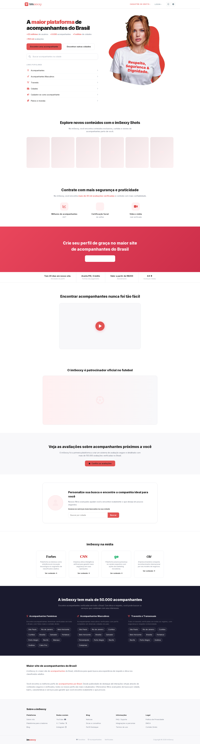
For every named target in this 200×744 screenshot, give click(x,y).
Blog (28, 727)
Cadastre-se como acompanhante (62, 94)
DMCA (148, 723)
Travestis (62, 82)
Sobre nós (31, 719)
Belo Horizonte (63, 629)
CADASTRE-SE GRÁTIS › (140, 4)
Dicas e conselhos (93, 723)
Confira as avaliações (100, 463)
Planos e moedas (62, 100)
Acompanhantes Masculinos (62, 76)
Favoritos (80, 740)
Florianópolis (84, 640)
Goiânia (31, 645)
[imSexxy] (33, 4)
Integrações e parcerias (125, 723)
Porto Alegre (33, 640)
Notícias (89, 719)
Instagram (61, 727)
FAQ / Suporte (121, 719)
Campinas (83, 645)
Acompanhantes (62, 70)
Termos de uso (122, 727)
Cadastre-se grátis (100, 258)
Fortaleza (65, 635)
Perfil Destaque (92, 727)
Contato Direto (151, 727)
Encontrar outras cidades (79, 46)
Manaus (56, 640)
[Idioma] (173, 4)
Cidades (62, 88)
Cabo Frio (43, 645)
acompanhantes (58, 671)
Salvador (53, 635)
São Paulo (32, 629)
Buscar (113, 515)
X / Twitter (61, 723)
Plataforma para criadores (37, 723)
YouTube (61, 719)
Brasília (42, 635)
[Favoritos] (168, 4)
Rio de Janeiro (47, 629)
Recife (45, 640)
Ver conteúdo (51, 573)
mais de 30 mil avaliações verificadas (96, 196)
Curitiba (31, 635)
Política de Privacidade (155, 719)
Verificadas (109, 740)
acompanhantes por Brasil (70, 684)
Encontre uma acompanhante (44, 46)
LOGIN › (158, 4)
